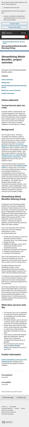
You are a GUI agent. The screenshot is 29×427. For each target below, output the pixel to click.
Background (6, 82)
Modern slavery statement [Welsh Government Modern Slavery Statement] (9, 412)
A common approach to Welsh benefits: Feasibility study (14, 145)
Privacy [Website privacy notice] (23, 408)
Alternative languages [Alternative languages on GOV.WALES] (7, 414)
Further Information (8, 93)
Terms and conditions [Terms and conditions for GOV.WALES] (7, 410)
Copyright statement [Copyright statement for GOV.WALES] (7, 408)
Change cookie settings (14, 27)
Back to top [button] (22, 397)
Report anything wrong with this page (12, 391)
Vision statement (7, 79)
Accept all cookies (14, 23)
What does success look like (11, 90)
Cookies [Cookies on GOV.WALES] (17, 408)
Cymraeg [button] (23, 33)
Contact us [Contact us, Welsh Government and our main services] (4, 406)
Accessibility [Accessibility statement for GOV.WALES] (12, 406)
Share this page (8, 397)
